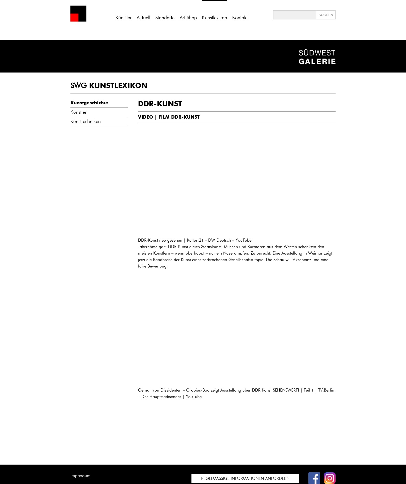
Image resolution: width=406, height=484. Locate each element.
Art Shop (188, 17)
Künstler (123, 17)
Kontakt (240, 17)
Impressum (80, 475)
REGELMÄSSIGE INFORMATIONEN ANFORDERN (245, 478)
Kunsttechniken (85, 121)
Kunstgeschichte (89, 103)
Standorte (165, 17)
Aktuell (143, 17)
